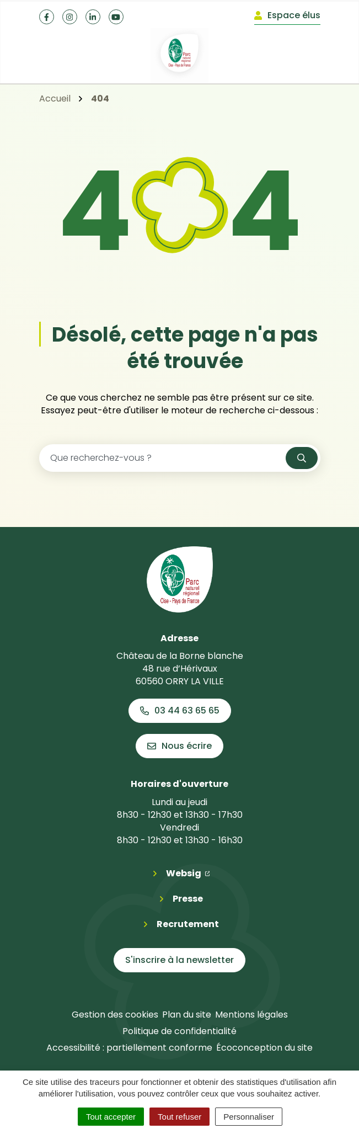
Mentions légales (251, 1014)
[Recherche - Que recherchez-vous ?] (162, 458)
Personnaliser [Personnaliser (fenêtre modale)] (248, 1116)
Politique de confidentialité (179, 1031)
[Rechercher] (302, 458)
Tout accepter (111, 1116)
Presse (188, 898)
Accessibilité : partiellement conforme (129, 1047)
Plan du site (186, 1014)
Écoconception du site (264, 1047)
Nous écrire (179, 745)
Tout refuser (179, 1116)
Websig (188, 873)
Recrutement (188, 924)
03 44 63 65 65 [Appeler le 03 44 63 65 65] (179, 710)
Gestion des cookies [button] (115, 1014)
